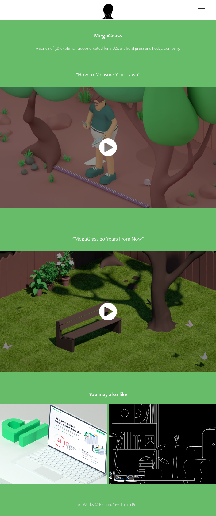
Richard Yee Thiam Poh (118, 504)
